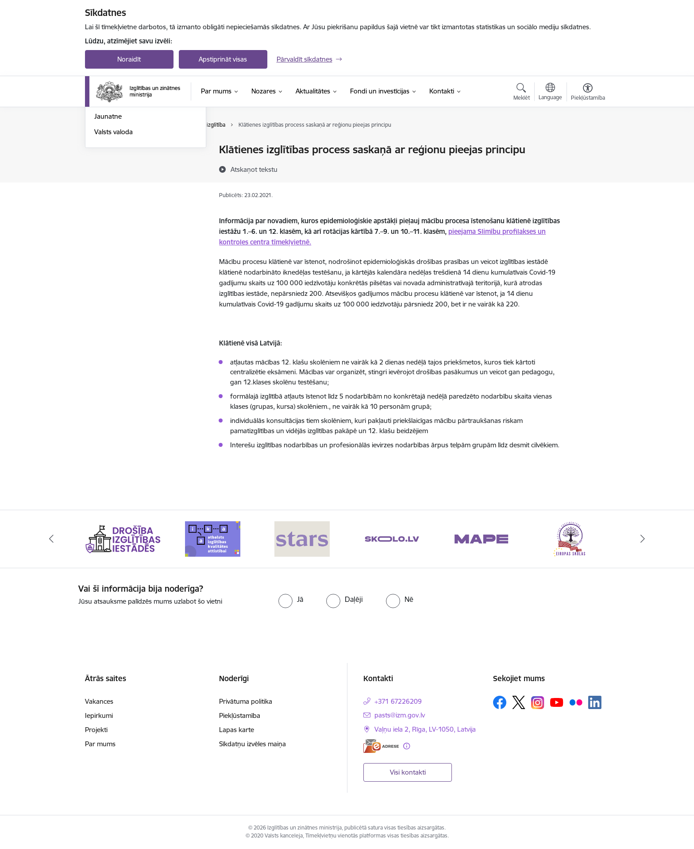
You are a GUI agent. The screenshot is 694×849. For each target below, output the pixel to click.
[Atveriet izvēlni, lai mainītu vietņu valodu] (550, 92)
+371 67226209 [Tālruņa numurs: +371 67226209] (398, 701)
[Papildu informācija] (406, 746)
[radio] (290, 599)
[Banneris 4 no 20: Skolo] (392, 538)
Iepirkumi (99, 715)
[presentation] (542, 601)
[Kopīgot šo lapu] (587, 168)
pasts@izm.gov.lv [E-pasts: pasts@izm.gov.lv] (399, 715)
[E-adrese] (381, 746)
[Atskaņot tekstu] (254, 169)
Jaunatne (108, 212)
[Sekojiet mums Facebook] (499, 702)
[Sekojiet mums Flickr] (575, 702)
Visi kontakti (408, 772)
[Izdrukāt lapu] (587, 146)
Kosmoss (107, 196)
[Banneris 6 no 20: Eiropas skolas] (571, 538)
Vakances (99, 701)
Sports (104, 181)
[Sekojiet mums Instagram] (537, 702)
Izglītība (105, 150)
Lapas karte (236, 729)
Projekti (96, 729)
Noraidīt (129, 59)
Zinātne (105, 165)
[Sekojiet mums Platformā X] (518, 702)
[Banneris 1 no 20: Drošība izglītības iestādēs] (123, 538)
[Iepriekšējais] (51, 539)
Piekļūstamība (239, 715)
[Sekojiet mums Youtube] (556, 702)
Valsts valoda (113, 227)
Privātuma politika (245, 701)
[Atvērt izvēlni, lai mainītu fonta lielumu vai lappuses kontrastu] (588, 93)
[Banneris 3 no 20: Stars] (302, 538)
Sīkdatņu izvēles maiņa (252, 744)
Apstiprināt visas (223, 59)
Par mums (100, 744)
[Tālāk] (643, 539)
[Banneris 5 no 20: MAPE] (481, 538)
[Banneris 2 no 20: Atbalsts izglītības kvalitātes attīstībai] (212, 538)
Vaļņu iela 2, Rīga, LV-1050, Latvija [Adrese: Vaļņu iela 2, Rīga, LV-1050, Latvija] (425, 729)
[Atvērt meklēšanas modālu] (521, 93)
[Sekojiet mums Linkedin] (594, 702)
